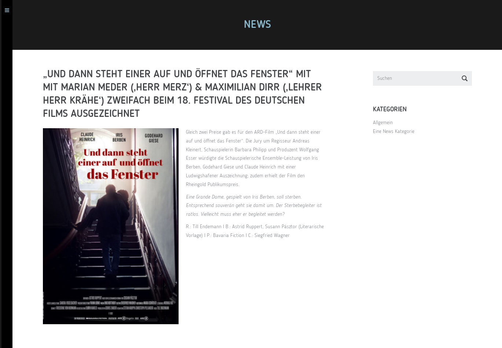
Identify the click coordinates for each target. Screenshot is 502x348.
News (260, 24)
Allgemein (386, 122)
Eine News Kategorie (396, 131)
